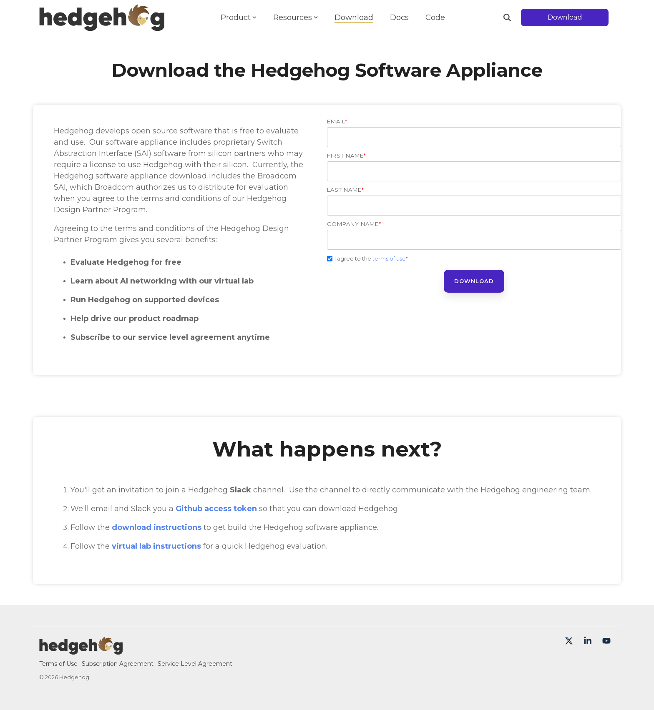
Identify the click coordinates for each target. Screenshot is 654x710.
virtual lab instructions (156, 546)
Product (239, 17)
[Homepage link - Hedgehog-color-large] (81, 650)
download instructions (156, 527)
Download (354, 17)
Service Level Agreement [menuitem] (195, 663)
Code (435, 17)
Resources (295, 17)
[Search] (507, 17)
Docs (399, 17)
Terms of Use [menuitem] (58, 663)
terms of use (389, 258)
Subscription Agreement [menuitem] (117, 663)
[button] (570, 641)
